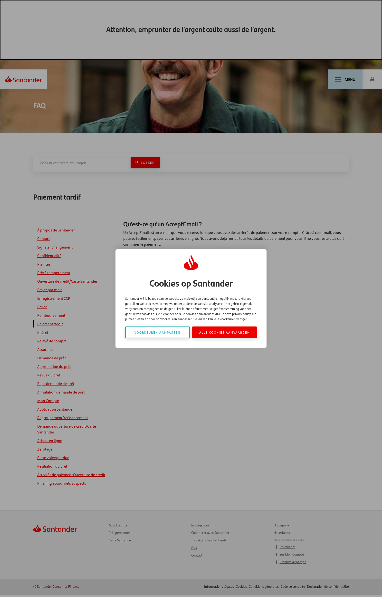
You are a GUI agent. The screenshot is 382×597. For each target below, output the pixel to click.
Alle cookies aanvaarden (224, 332)
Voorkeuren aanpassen (157, 332)
